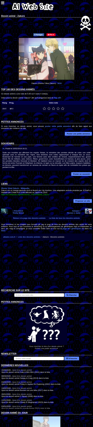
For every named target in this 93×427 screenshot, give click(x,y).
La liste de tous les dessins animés (64, 218)
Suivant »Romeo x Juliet (74, 212)
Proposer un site (82, 201)
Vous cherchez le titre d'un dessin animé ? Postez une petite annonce (46, 326)
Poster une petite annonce (78, 134)
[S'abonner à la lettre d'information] (39, 358)
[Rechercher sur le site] (39, 295)
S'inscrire (71, 358)
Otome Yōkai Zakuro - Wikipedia (15, 188)
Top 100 (57, 98)
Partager (38, 35)
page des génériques (71, 229)
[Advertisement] (46, 266)
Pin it (51, 35)
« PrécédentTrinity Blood (18, 212)
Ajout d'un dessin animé (22, 370)
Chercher (71, 295)
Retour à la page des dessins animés (29, 218)
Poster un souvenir (81, 174)
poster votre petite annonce (58, 126)
